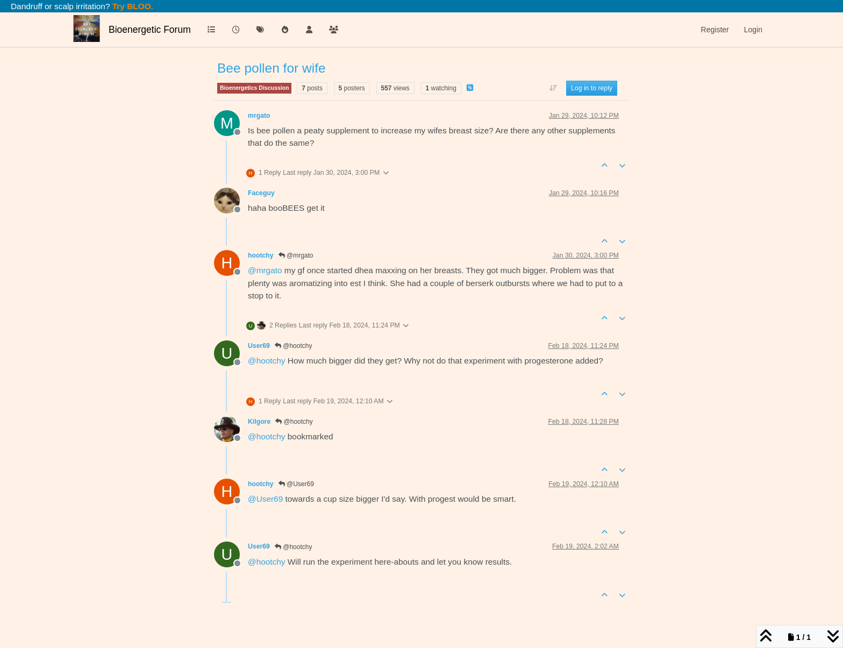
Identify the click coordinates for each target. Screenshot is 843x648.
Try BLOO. (131, 6)
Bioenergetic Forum (150, 29)
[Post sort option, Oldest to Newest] (553, 88)
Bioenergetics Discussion (254, 87)
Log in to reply (591, 88)
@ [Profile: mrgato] (265, 270)
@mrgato (295, 255)
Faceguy (261, 193)
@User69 (296, 484)
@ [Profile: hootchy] (266, 360)
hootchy (261, 255)
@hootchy (293, 346)
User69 (259, 346)
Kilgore (259, 421)
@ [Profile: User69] (265, 498)
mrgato (259, 115)
